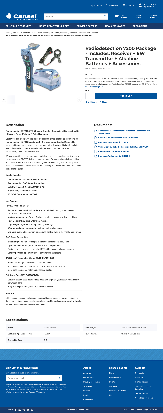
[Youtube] (27, 409)
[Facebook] (15, 409)
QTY (87, 90)
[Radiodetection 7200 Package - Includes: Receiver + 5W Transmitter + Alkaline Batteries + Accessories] (10, 99)
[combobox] (76, 16)
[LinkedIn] (19, 409)
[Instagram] (23, 409)
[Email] (31, 409)
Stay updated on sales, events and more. (22, 373)
